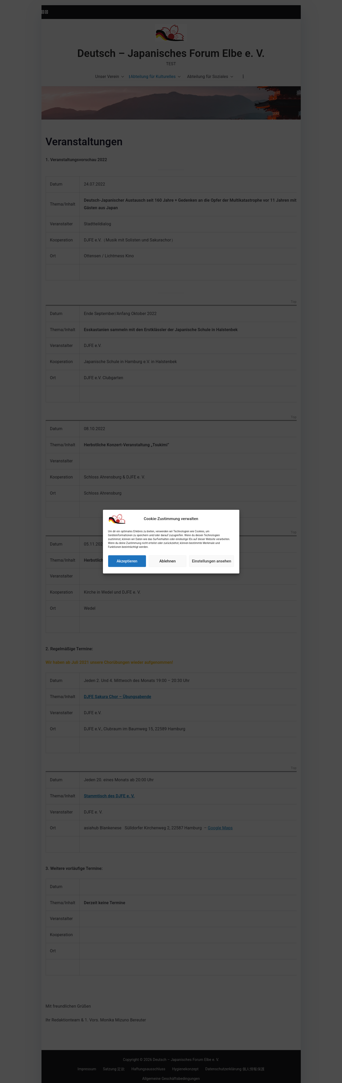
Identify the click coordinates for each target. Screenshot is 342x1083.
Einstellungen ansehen (211, 577)
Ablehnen (167, 577)
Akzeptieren (127, 577)
